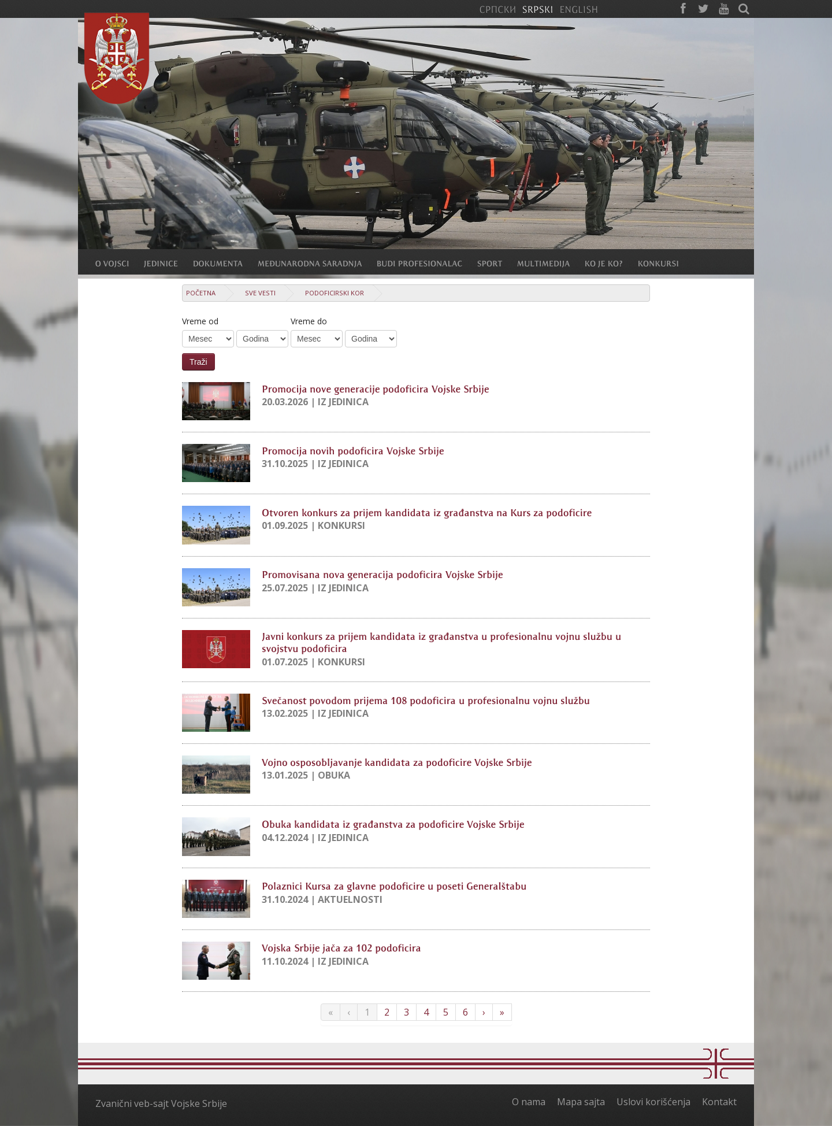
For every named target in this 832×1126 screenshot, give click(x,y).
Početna (201, 292)
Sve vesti (260, 292)
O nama (528, 1101)
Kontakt (719, 1101)
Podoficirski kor (334, 292)
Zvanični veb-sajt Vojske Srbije (161, 1103)
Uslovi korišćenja (653, 1101)
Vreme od (200, 321)
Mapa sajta (581, 1101)
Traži (198, 361)
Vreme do (309, 321)
